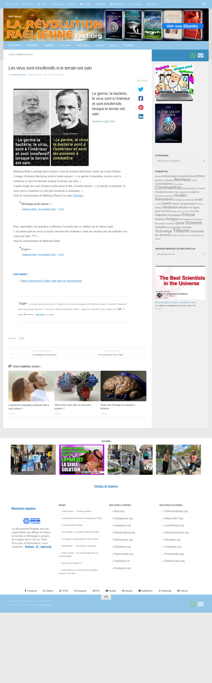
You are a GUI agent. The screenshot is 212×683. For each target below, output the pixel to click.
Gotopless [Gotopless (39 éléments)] (194, 192)
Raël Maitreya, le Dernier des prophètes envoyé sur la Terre (78, 571)
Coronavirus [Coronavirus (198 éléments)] (168, 187)
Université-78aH (188, 303)
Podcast (152, 4)
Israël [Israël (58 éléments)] (198, 199)
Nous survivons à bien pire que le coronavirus (51, 280)
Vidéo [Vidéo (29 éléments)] (174, 235)
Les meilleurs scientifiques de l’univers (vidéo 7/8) (175, 306)
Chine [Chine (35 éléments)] (194, 180)
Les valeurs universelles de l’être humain (80, 539)
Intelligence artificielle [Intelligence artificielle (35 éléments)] (184, 200)
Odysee (101, 4)
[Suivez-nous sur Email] (201, 55)
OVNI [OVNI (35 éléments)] (191, 211)
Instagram (58, 4)
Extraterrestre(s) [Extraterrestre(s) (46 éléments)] (164, 191)
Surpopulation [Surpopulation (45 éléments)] (174, 227)
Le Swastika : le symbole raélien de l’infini (80, 532)
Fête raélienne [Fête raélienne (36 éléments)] (181, 192)
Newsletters (67, 546)
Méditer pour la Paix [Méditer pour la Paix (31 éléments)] (179, 211)
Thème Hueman (46, 605)
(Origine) (78, 195)
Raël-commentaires (20, 54)
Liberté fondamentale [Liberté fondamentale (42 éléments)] (183, 203)
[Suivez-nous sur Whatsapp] (193, 55)
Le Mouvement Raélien (72, 525)
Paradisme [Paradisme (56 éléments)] (175, 215)
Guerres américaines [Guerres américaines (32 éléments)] (164, 196)
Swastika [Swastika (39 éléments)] (187, 227)
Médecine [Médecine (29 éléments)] (199, 204)
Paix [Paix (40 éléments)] (197, 211)
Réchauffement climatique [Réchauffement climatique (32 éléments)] (191, 219)
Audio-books (67, 511)
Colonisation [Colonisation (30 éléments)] (178, 184)
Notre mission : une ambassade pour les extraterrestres (78, 554)
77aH (106, 121)
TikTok (42, 4)
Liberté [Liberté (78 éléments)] (166, 203)
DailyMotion (117, 4)
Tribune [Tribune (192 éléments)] (181, 230)
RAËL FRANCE (14, 16)
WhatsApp (135, 4)
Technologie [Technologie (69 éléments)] (163, 231)
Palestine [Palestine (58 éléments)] (161, 215)
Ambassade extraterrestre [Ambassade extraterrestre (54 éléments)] (178, 176)
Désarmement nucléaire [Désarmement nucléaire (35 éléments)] (193, 188)
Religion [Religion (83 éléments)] (172, 219)
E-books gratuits (84, 511)
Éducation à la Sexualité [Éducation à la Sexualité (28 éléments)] (186, 235)
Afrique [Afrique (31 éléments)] (158, 176)
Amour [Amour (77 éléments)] (200, 176)
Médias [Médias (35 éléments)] (158, 207)
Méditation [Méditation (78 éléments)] (170, 207)
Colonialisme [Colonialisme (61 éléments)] (163, 183)
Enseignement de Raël (166, 303)
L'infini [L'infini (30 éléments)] (157, 204)
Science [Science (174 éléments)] (193, 222)
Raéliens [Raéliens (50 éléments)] (160, 219)
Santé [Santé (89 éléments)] (180, 223)
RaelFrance (19, 75)
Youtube (85, 4)
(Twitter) (28, 4)
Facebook (12, 4)
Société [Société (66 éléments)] (160, 227)
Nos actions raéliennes (86, 546)
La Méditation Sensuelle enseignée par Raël (82, 518)
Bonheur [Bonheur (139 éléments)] (182, 179)
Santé (22, 338)
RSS (72, 4)
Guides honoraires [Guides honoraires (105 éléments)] (171, 197)
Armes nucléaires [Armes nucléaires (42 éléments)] (164, 180)
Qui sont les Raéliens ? (72, 563)
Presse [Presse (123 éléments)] (188, 214)
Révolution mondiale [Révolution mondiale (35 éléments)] (165, 223)
